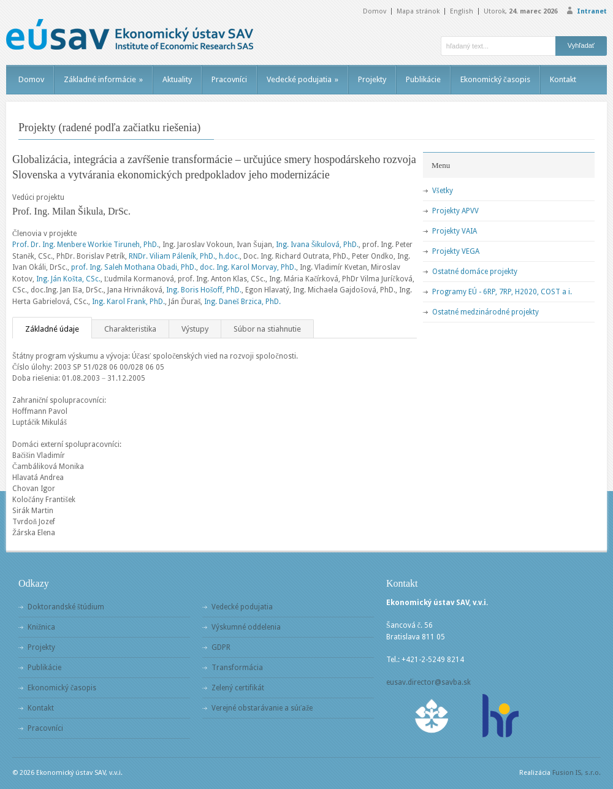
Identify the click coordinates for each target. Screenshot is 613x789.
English (461, 11)
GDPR (220, 647)
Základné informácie (103, 79)
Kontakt (563, 79)
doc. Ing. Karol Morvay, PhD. (248, 267)
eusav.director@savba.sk (428, 682)
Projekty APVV (455, 211)
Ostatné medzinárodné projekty (485, 312)
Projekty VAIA (454, 231)
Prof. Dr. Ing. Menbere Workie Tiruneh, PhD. (85, 244)
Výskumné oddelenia (246, 627)
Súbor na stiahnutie (267, 329)
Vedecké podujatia (302, 79)
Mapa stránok (418, 11)
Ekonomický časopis (495, 79)
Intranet (592, 11)
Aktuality (177, 79)
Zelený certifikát (237, 688)
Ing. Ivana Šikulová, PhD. (317, 244)
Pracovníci (229, 79)
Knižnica (41, 627)
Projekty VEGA (455, 251)
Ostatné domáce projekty (474, 271)
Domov (374, 11)
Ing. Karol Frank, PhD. (128, 301)
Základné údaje (52, 329)
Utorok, (521, 11)
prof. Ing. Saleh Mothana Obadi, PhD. (133, 267)
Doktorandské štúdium (66, 607)
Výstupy (194, 329)
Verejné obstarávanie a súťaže (262, 708)
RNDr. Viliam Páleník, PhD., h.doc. (184, 256)
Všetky (442, 190)
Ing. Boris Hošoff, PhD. (204, 290)
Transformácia (237, 667)
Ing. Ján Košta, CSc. (68, 279)
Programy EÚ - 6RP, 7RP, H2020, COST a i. (502, 292)
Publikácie (423, 79)
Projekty (372, 79)
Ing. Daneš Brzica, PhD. (242, 301)
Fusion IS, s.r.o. (576, 773)
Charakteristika (130, 329)
